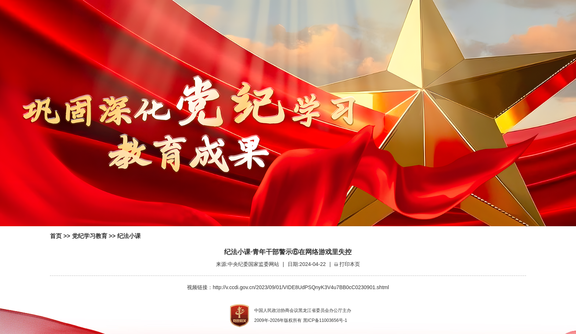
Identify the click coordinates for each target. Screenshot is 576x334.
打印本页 (349, 264)
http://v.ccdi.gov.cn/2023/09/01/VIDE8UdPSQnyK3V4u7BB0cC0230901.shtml (301, 287)
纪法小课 (129, 236)
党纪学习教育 (89, 236)
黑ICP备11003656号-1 (325, 320)
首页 (56, 236)
